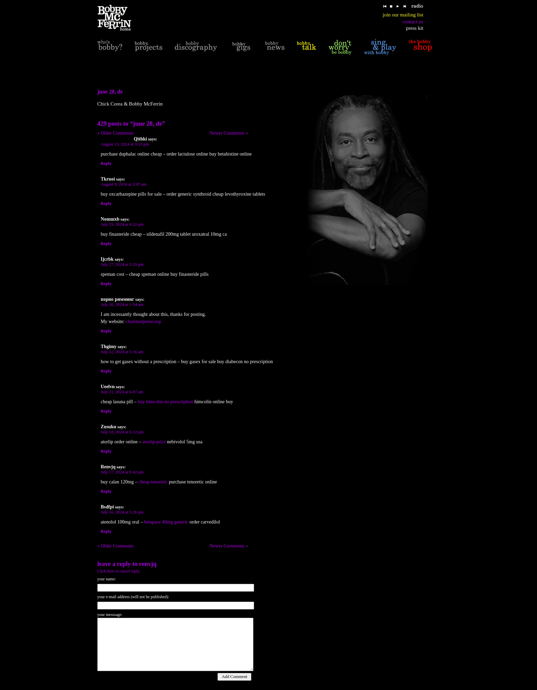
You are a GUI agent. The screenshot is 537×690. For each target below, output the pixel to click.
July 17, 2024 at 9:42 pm (122, 472)
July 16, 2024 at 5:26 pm (122, 512)
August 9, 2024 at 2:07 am (124, 184)
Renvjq (148, 563)
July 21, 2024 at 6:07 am (122, 392)
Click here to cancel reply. (118, 571)
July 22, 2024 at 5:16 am (122, 351)
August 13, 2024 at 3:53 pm (125, 144)
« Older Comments (115, 133)
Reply (106, 163)
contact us (413, 21)
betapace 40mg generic (166, 522)
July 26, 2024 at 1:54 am (122, 304)
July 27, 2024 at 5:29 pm (122, 264)
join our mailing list (403, 14)
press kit (414, 28)
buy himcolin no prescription (165, 401)
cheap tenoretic (152, 481)
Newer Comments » (229, 133)
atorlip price (154, 441)
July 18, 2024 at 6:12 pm (122, 432)
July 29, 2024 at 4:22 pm (122, 224)
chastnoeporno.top (143, 321)
